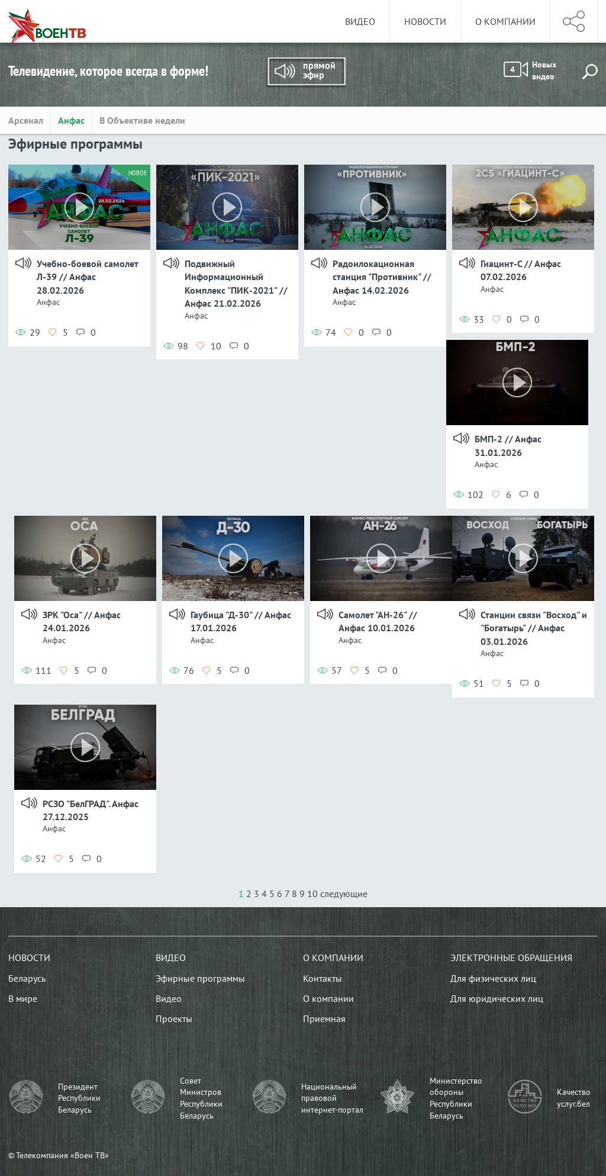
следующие (344, 893)
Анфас (71, 120)
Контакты (322, 978)
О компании (505, 21)
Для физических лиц (493, 978)
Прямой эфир (306, 72)
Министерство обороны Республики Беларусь (456, 1098)
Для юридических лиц (496, 998)
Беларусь (27, 978)
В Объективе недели (142, 120)
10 (312, 893)
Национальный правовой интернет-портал (332, 1098)
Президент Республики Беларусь (79, 1098)
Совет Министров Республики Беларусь (201, 1098)
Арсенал (25, 120)
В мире (22, 998)
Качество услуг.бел (574, 1098)
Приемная (324, 1018)
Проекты (174, 1018)
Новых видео (530, 70)
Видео (360, 21)
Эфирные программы (200, 978)
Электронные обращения (511, 957)
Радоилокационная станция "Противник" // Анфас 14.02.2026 (382, 277)
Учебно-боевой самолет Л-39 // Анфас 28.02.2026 (87, 277)
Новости (425, 21)
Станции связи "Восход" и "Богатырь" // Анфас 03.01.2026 (534, 628)
